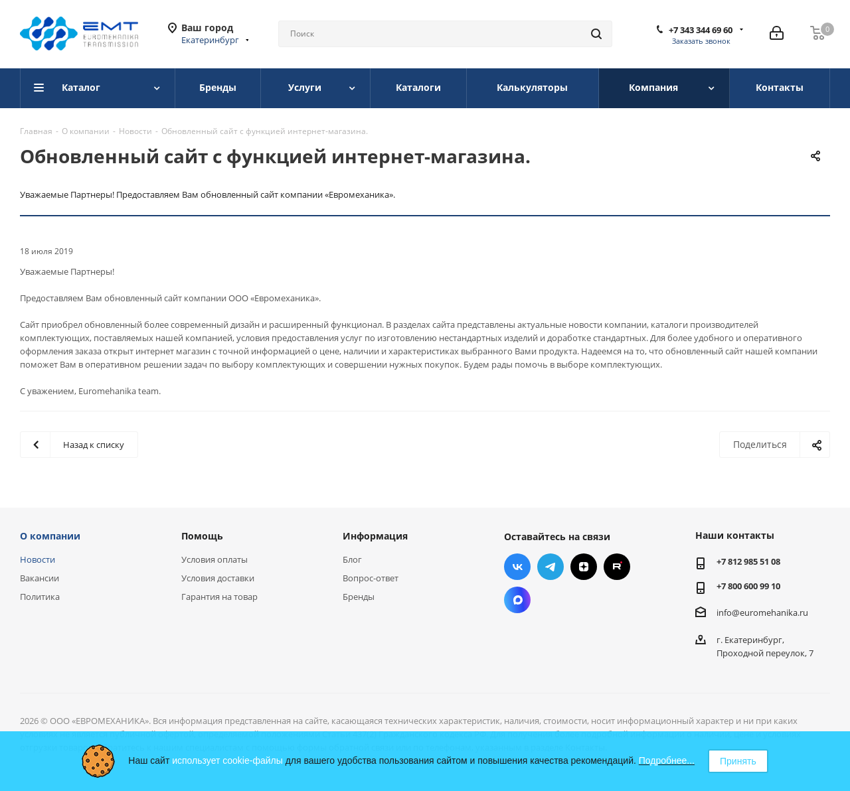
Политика (40, 597)
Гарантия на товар (219, 597)
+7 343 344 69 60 (700, 30)
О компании (50, 536)
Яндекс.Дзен (583, 566)
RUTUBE (617, 566)
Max (517, 600)
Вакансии (39, 578)
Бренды (359, 597)
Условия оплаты (214, 559)
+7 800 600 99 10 (748, 586)
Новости (37, 559)
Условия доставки (217, 578)
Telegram (550, 566)
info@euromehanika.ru (762, 612)
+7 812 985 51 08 (748, 561)
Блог (352, 559)
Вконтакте (517, 566)
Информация (375, 536)
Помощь (202, 536)
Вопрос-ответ (370, 578)
